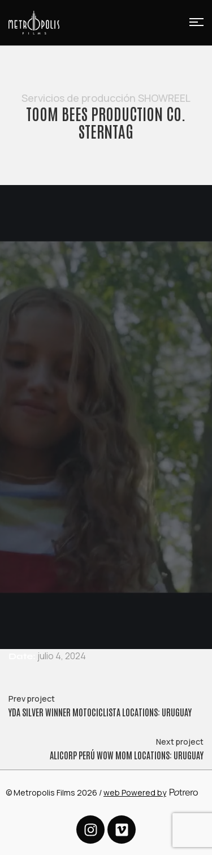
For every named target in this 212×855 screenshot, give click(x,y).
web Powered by (134, 792)
